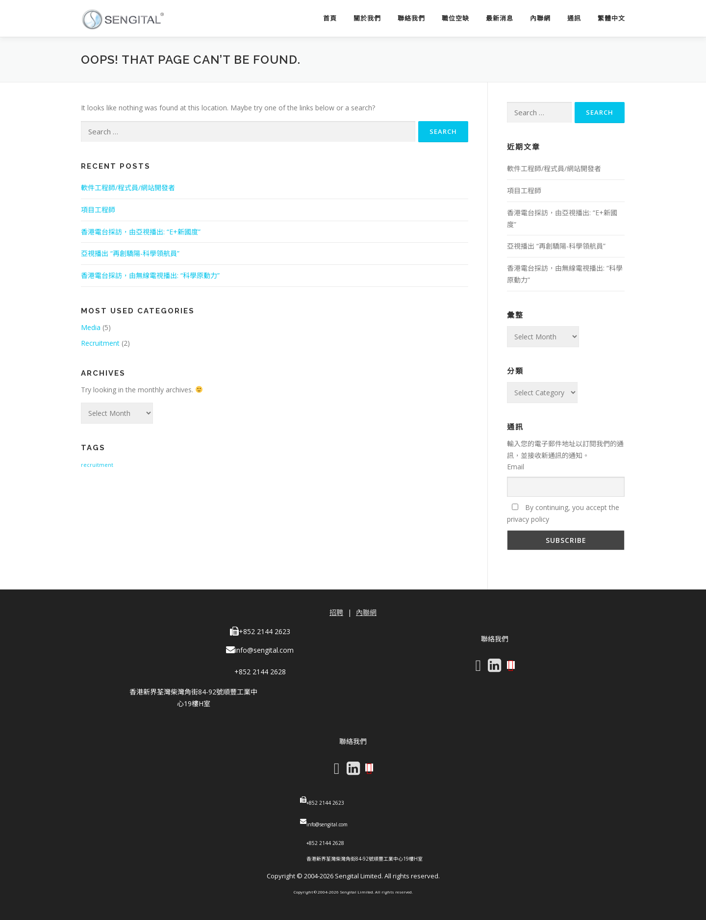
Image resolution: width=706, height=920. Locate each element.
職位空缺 (455, 18)
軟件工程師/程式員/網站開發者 (128, 187)
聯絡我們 (411, 18)
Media (91, 327)
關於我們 (367, 18)
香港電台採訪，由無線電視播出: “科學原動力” (150, 275)
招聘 (336, 612)
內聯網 (540, 18)
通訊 (574, 18)
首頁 (330, 18)
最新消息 (499, 18)
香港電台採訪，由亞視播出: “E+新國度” (141, 231)
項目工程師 (98, 209)
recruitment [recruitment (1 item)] (97, 464)
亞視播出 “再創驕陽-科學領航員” (130, 253)
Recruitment (100, 343)
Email (515, 466)
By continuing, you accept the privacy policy (563, 513)
